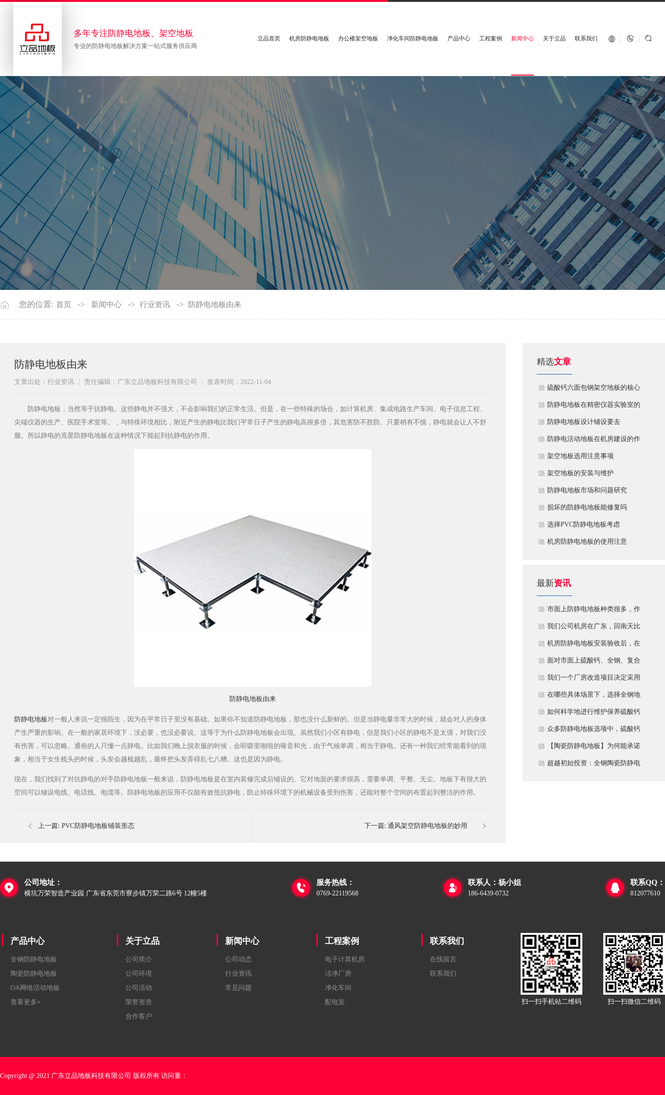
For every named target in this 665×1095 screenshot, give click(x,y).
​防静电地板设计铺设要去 (583, 421)
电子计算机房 (345, 959)
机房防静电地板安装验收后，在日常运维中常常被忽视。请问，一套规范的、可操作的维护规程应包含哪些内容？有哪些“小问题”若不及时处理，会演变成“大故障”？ (593, 646)
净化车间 (338, 987)
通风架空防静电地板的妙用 (427, 825)
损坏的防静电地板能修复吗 (587, 507)
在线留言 (443, 959)
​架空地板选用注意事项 (580, 456)
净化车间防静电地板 (412, 39)
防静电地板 (31, 719)
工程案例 (490, 39)
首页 (63, 304)
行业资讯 (155, 304)
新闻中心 (522, 39)
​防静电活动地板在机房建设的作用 (593, 441)
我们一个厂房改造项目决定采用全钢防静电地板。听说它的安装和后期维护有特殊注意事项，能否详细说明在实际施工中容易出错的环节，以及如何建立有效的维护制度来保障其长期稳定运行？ (593, 680)
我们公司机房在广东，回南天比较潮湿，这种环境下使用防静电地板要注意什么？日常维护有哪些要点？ (593, 629)
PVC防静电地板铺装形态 (97, 825)
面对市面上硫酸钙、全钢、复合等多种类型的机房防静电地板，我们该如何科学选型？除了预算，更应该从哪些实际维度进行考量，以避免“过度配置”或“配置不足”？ (593, 663)
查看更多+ (25, 1002)
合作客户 (138, 1016)
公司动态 (238, 959)
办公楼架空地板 (358, 39)
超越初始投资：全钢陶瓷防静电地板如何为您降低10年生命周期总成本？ (593, 765)
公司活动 (138, 987)
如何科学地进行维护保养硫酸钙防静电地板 (593, 714)
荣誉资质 (138, 1002)
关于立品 (554, 39)
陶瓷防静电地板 (33, 973)
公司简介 (138, 959)
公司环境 (138, 973)
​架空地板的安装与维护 (580, 473)
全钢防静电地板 (33, 959)
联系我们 (586, 39)
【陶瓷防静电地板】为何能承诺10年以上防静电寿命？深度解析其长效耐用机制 (593, 748)
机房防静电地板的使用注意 (587, 541)
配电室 (335, 1002)
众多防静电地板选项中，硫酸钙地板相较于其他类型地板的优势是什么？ (593, 731)
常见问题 (238, 987)
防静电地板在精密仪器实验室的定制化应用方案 (593, 407)
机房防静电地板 (310, 39)
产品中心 (458, 39)
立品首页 (269, 39)
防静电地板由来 (214, 304)
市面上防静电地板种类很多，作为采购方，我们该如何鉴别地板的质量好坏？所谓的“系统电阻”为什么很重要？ (593, 611)
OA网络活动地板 (35, 987)
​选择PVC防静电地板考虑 (583, 524)
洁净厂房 (338, 973)
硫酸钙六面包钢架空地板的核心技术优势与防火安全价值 (593, 390)
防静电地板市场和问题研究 (587, 490)
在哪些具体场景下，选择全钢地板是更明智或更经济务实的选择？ (593, 697)
